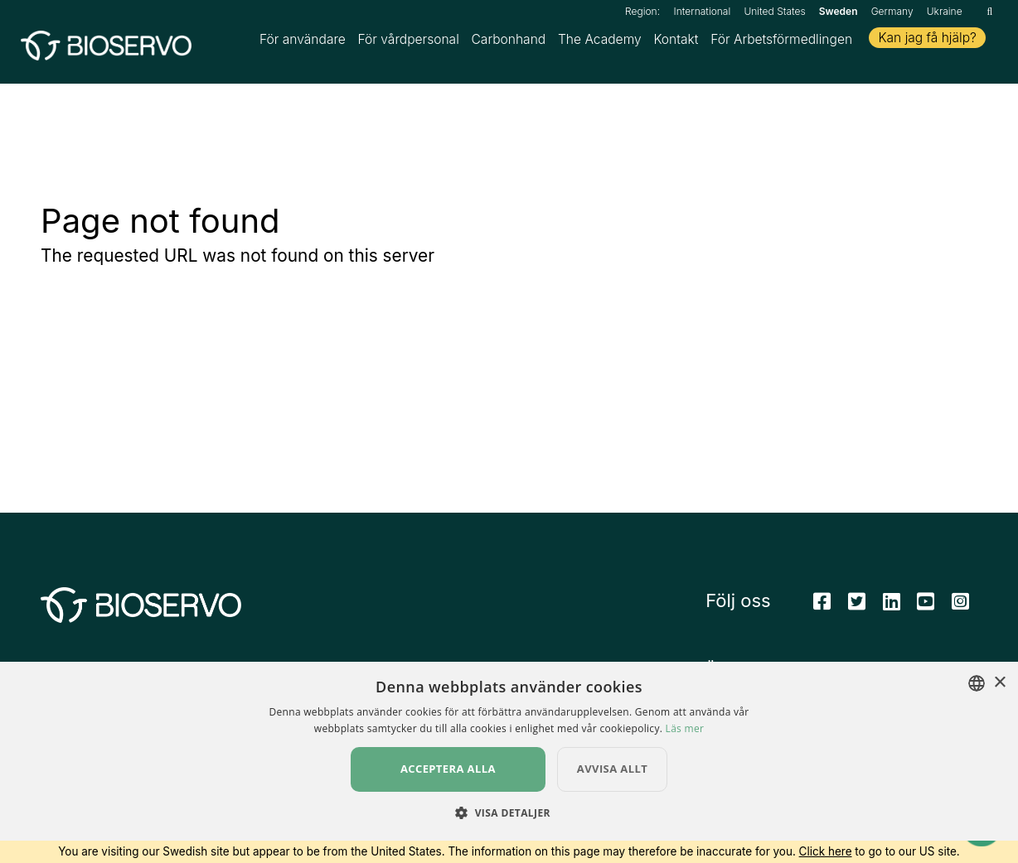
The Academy (600, 42)
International (702, 11)
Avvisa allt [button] (612, 790)
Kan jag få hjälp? (927, 40)
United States (774, 11)
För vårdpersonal (408, 42)
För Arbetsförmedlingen (781, 42)
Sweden (838, 11)
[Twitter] (856, 607)
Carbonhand (508, 42)
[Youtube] (925, 607)
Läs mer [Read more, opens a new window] (685, 751)
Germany (892, 11)
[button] (509, 835)
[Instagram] (960, 607)
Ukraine (944, 11)
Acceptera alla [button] (448, 790)
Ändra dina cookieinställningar (811, 674)
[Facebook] (822, 607)
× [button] (999, 705)
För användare (302, 42)
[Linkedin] (891, 607)
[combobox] (976, 705)
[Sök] (989, 11)
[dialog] (509, 773)
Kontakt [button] (675, 42)
